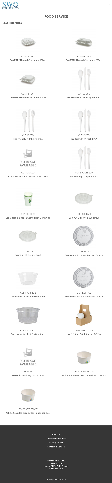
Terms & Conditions (56, 438)
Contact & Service (56, 446)
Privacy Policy (56, 442)
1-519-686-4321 (56, 468)
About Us (56, 434)
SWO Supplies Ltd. (56, 460)
